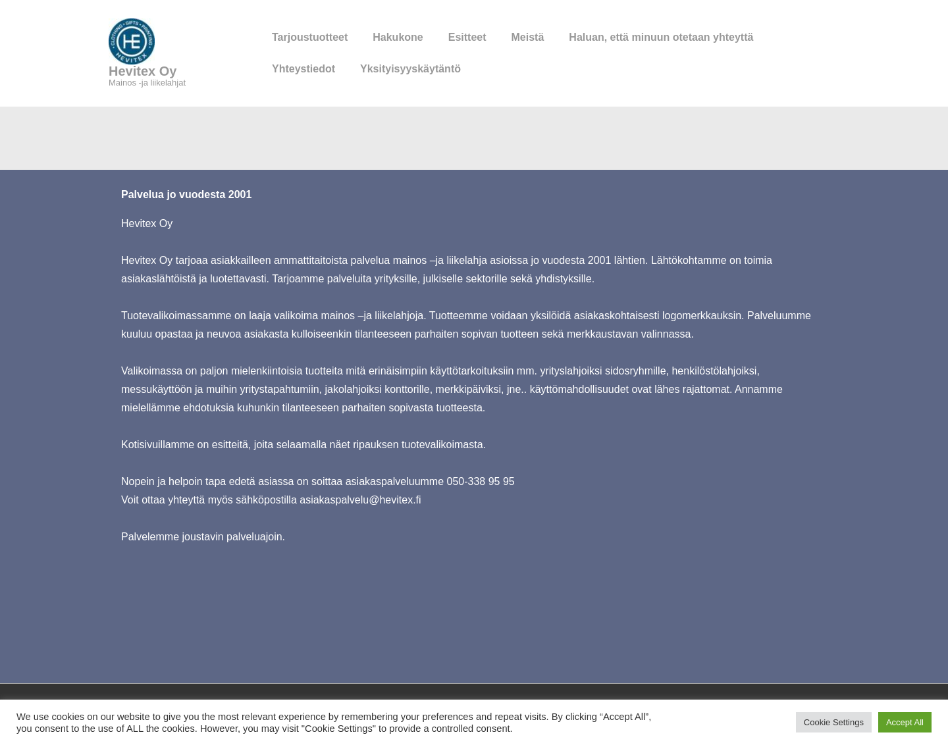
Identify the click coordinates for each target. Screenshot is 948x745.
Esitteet (467, 37)
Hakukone (398, 37)
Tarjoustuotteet (310, 37)
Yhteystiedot (303, 68)
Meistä (528, 37)
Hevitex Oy (142, 71)
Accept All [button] (905, 722)
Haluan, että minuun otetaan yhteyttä (661, 37)
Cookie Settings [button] (834, 722)
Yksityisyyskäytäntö (410, 68)
